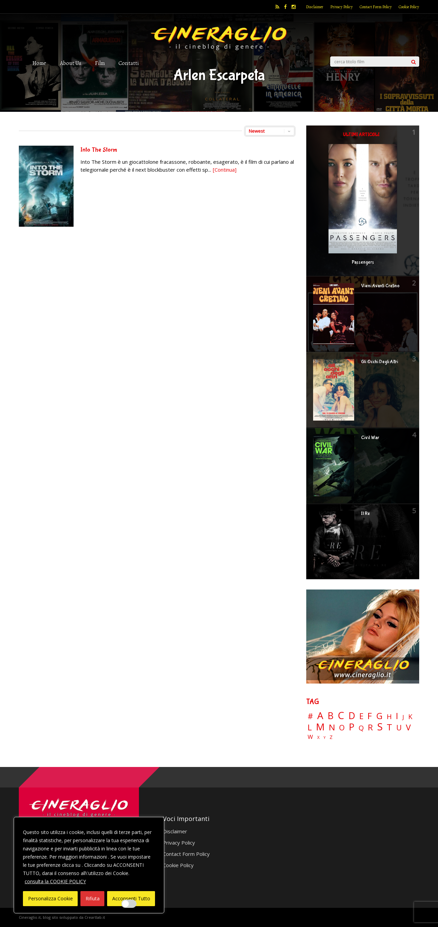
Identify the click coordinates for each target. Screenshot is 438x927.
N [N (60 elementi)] (332, 727)
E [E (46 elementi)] (361, 716)
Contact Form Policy (376, 7)
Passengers (363, 262)
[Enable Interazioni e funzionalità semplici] (129, 904)
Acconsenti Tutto (131, 898)
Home (39, 63)
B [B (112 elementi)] (330, 715)
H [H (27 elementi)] (389, 716)
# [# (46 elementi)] (310, 716)
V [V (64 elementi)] (408, 727)
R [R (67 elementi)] (370, 727)
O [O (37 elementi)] (342, 727)
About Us (70, 63)
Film (100, 63)
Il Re (365, 513)
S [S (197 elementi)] (380, 727)
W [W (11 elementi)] (310, 737)
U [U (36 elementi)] (399, 727)
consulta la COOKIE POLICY (55, 881)
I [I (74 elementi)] (397, 716)
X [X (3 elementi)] (318, 738)
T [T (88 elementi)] (389, 727)
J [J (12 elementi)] (403, 717)
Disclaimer (314, 7)
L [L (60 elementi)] (310, 727)
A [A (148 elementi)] (320, 715)
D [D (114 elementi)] (351, 715)
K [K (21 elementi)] (410, 716)
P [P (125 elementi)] (352, 726)
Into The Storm (98, 150)
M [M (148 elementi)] (320, 726)
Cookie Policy (409, 7)
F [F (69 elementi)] (370, 716)
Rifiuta (93, 898)
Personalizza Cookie (50, 898)
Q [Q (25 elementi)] (361, 727)
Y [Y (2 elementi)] (324, 738)
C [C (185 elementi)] (341, 715)
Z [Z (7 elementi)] (331, 737)
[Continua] (224, 169)
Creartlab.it (95, 917)
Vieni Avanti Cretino (380, 286)
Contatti (128, 63)
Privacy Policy (341, 7)
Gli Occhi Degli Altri (379, 362)
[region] (89, 865)
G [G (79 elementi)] (379, 716)
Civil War (370, 437)
